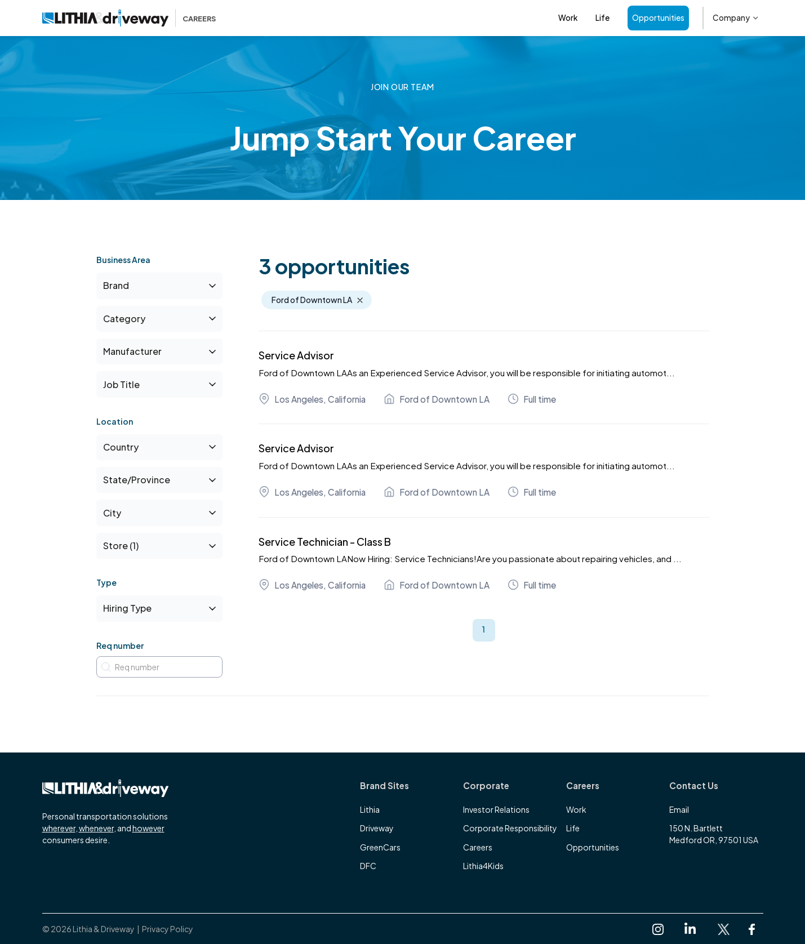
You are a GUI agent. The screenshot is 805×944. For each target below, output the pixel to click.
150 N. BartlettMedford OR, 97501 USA (713, 834)
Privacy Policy (167, 929)
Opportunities (658, 18)
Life (602, 18)
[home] (129, 18)
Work (567, 18)
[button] (735, 18)
